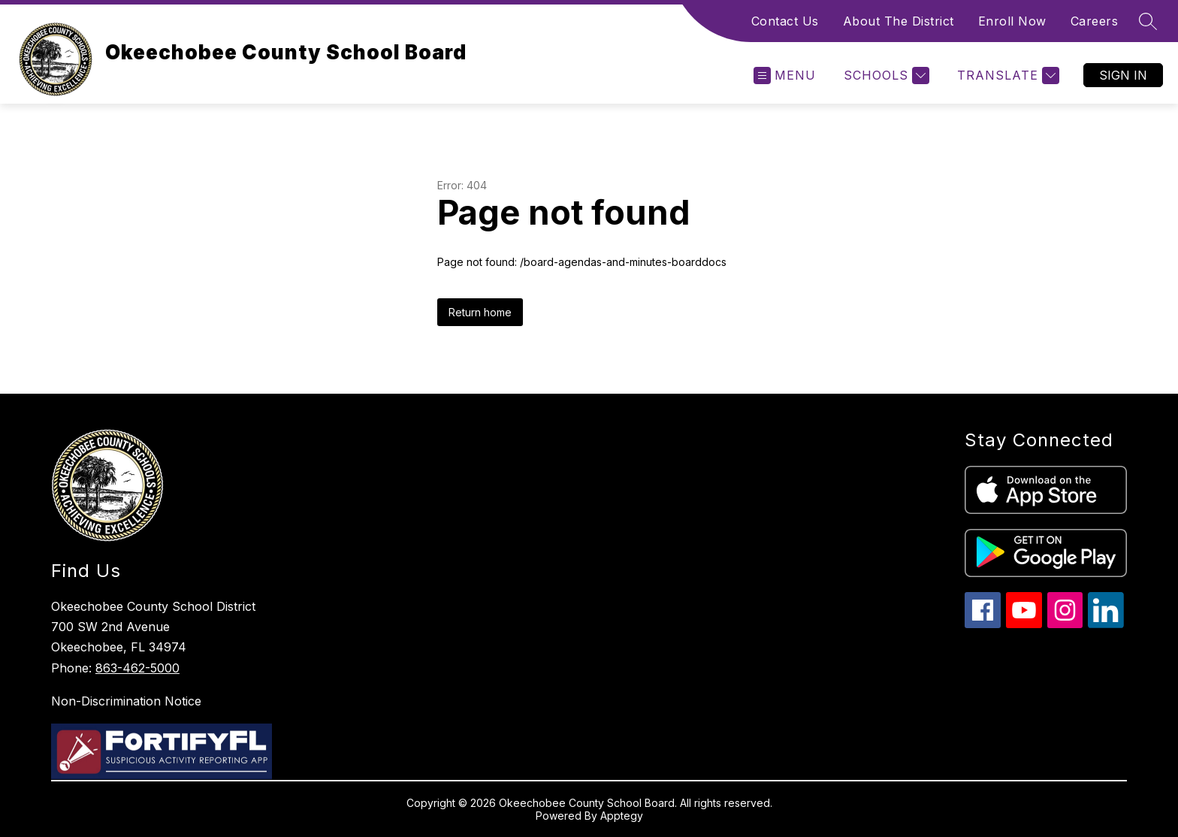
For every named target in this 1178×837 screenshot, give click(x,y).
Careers (1095, 21)
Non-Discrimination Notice (126, 701)
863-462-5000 (137, 667)
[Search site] (1148, 21)
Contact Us (785, 21)
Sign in (1123, 75)
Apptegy (621, 815)
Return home (480, 312)
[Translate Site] (1006, 75)
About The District (898, 21)
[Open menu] (785, 75)
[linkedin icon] (1106, 624)
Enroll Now (1012, 21)
